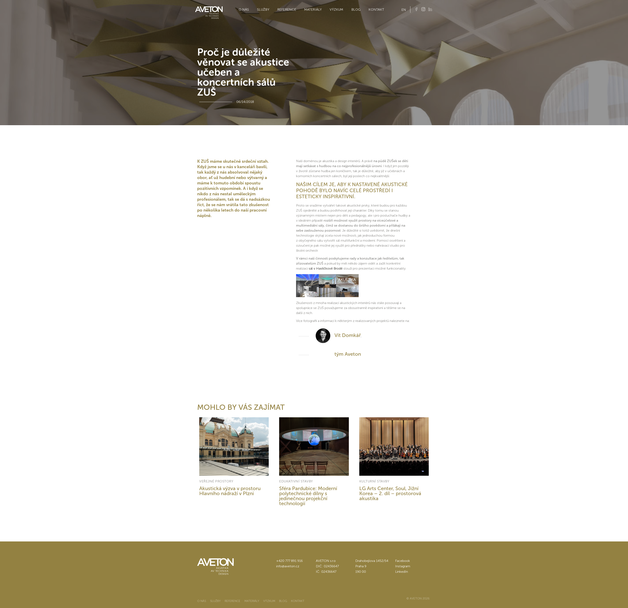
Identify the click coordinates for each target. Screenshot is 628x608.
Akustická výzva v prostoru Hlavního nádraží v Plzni (230, 490)
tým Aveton (347, 354)
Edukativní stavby (296, 481)
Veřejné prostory (216, 481)
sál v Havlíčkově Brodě (325, 268)
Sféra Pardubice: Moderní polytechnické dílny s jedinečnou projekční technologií (308, 495)
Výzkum (336, 9)
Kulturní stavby (374, 481)
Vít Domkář (347, 335)
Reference (286, 9)
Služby (263, 9)
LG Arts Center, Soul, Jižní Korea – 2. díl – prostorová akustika (390, 493)
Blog (356, 9)
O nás (244, 9)
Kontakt (376, 9)
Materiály (313, 9)
